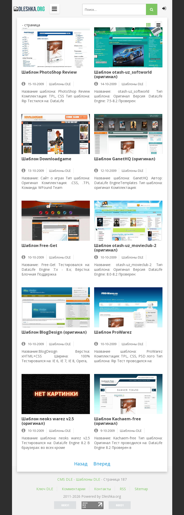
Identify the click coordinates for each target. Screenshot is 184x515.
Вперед (101, 464)
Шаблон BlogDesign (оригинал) (54, 332)
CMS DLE (65, 479)
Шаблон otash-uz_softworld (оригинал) (123, 74)
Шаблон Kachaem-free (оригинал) (117, 421)
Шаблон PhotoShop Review (49, 72)
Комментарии (73, 488)
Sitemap (141, 488)
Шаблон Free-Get (39, 245)
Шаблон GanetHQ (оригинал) (124, 159)
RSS (123, 488)
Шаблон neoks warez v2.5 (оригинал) (48, 421)
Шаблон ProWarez (113, 332)
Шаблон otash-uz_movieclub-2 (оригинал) (125, 247)
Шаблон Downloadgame (46, 159)
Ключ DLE (44, 488)
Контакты (102, 488)
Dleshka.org (28, 9)
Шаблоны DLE (88, 479)
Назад (80, 464)
